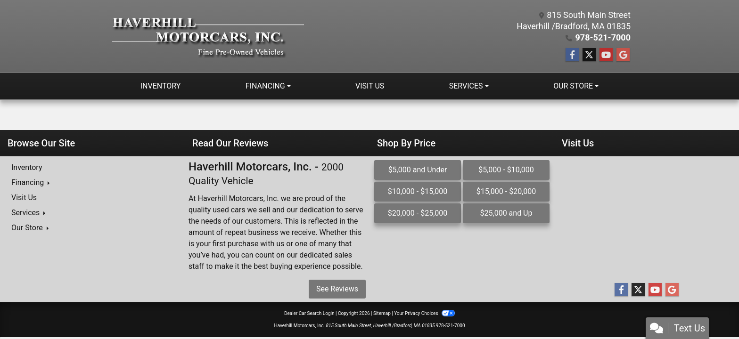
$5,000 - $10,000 (506, 169)
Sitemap (382, 313)
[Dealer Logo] (208, 36)
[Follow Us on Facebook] (572, 55)
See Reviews (337, 288)
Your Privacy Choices (424, 313)
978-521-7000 (603, 37)
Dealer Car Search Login (309, 313)
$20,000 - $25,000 (418, 213)
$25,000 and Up (506, 213)
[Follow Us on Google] (623, 55)
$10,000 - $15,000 (418, 191)
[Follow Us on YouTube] (606, 55)
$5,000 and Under (417, 169)
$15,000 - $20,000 (506, 191)
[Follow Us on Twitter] (589, 55)
